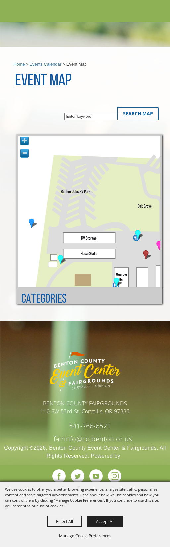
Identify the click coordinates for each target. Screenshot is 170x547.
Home (19, 64)
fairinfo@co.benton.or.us (93, 438)
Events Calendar (45, 64)
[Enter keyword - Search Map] (92, 116)
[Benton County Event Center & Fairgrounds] (20, 12)
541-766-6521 (90, 425)
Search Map (138, 113)
